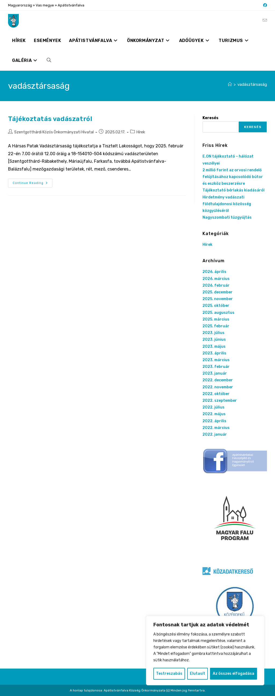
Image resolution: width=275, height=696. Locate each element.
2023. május (214, 346)
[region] (205, 650)
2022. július (213, 407)
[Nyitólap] (230, 84)
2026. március (216, 278)
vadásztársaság (252, 84)
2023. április (214, 353)
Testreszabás (169, 673)
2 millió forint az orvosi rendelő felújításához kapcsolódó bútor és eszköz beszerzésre (232, 177)
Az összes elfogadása (233, 673)
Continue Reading (32, 184)
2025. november (217, 299)
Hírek (140, 132)
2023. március (216, 360)
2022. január (214, 434)
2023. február (216, 366)
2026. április (214, 271)
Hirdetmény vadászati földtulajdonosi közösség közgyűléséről (226, 204)
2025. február (215, 326)
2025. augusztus (218, 312)
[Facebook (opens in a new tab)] (264, 5)
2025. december (217, 292)
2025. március (215, 319)
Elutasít (197, 673)
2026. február (216, 285)
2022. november (217, 387)
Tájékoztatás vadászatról (50, 119)
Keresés (210, 118)
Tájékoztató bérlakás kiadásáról (233, 190)
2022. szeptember (219, 400)
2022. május (214, 414)
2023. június (214, 339)
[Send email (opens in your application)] (264, 20)
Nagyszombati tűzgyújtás (227, 217)
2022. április (214, 421)
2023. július (213, 333)
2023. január (214, 373)
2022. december (217, 380)
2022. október (216, 394)
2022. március (216, 427)
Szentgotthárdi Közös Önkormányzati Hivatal (54, 132)
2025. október (215, 305)
